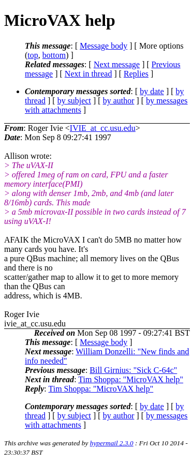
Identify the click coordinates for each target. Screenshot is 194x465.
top (32, 55)
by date (152, 91)
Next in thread (88, 73)
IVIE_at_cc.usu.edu (103, 128)
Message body (103, 45)
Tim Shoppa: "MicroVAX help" (130, 379)
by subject (74, 100)
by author (119, 100)
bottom (54, 55)
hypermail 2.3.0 (111, 443)
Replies (136, 73)
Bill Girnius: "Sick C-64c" (133, 370)
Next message (117, 64)
